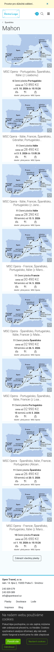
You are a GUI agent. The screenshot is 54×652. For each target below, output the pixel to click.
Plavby (7, 601)
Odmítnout (9, 647)
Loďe (33, 601)
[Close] (47, 4)
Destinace (21, 601)
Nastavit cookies (37, 641)
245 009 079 (8, 588)
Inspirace (9, 607)
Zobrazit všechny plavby (27, 558)
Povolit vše (13, 641)
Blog (20, 607)
